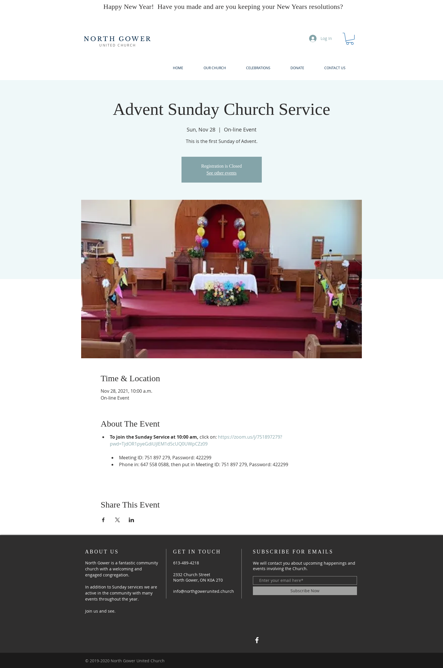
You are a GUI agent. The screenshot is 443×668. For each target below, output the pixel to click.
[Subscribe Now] (305, 590)
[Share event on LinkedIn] (131, 520)
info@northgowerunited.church (203, 591)
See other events (221, 173)
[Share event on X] (117, 520)
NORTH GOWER (118, 39)
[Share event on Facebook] (103, 520)
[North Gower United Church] (257, 640)
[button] (350, 39)
